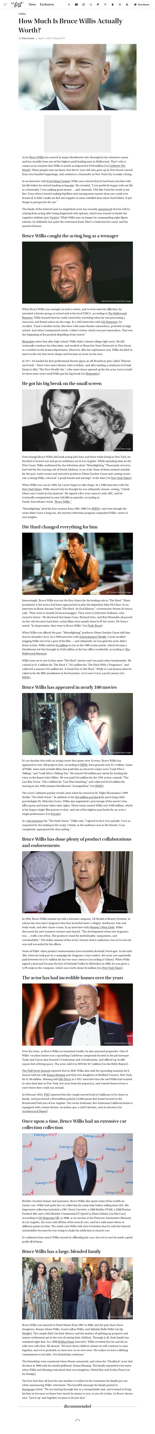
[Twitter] (90, 4)
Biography (28, 341)
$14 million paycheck (88, 797)
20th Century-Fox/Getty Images (118, 592)
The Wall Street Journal (36, 1070)
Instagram (28, 1389)
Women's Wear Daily (102, 927)
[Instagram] (83, 4)
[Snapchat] (112, 4)
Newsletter (141, 4)
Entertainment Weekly (92, 636)
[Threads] (119, 4)
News (32, 4)
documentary (35, 821)
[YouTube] (76, 4)
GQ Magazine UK (48, 1218)
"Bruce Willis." (63, 501)
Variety (54, 217)
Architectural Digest (34, 1111)
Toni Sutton (28, 38)
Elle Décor (65, 1079)
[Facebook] (69, 4)
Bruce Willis (36, 157)
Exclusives (47, 4)
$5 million (62, 645)
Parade (55, 814)
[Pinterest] (105, 4)
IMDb (95, 508)
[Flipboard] (98, 4)
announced (105, 209)
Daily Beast (94, 625)
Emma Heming (56, 1075)
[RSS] (127, 4)
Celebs (22, 14)
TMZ (47, 1094)
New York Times (120, 478)
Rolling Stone (66, 1341)
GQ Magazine (109, 322)
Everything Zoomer (58, 181)
